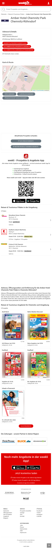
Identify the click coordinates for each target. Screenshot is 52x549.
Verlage (22, 512)
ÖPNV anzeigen (9, 94)
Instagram (39, 514)
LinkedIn (39, 516)
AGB (21, 531)
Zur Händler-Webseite (25, 141)
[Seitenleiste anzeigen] (49, 545)
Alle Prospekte (26, 426)
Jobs (21, 525)
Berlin (30, 4)
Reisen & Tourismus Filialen (16, 14)
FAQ (21, 514)
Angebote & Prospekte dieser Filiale (15, 43)
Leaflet (33, 90)
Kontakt (22, 516)
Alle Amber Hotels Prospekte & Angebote (17, 46)
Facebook (39, 511)
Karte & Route (7, 62)
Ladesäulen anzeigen (26, 94)
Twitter (39, 512)
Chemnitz (3, 14)
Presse (22, 527)
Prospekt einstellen (25, 511)
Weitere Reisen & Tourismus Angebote (25, 146)
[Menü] (3, 3)
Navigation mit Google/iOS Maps (16, 98)
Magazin (5, 518)
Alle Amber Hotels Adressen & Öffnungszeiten (18, 50)
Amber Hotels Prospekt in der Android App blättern (26, 477)
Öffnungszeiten (7, 512)
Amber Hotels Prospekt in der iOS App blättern (26, 480)
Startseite (6, 511)
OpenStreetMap (40, 90)
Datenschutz (23, 529)
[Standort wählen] (48, 3)
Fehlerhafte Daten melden (10, 54)
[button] (47, 68)
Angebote (6, 516)
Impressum (23, 532)
